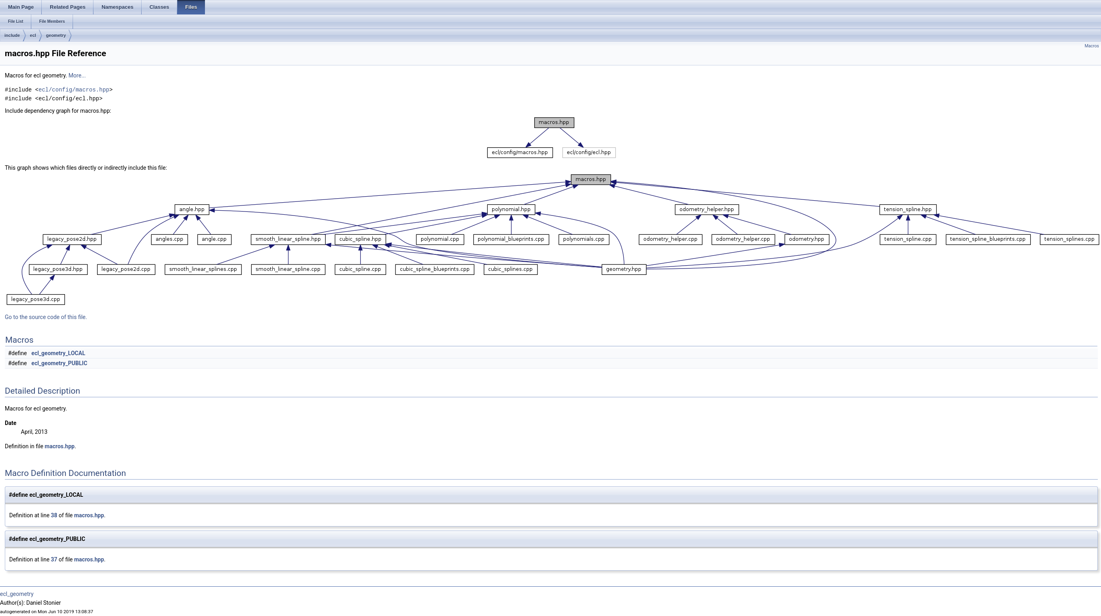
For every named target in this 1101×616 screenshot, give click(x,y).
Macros (1092, 46)
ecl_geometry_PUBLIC (59, 363)
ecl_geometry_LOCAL (58, 353)
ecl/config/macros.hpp (74, 90)
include (12, 35)
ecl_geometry (17, 594)
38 (54, 515)
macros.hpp (60, 446)
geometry (56, 35)
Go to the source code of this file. (46, 317)
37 (54, 559)
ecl (33, 35)
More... (77, 75)
